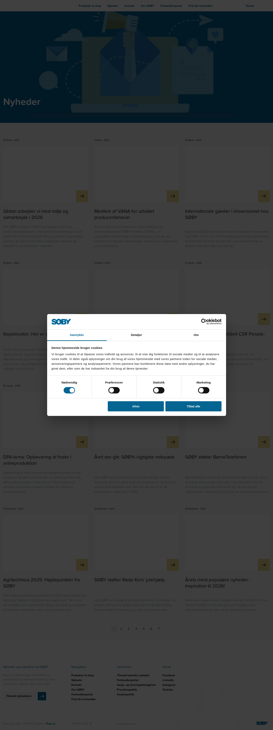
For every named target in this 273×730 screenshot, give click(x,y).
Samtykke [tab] (77, 335)
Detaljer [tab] (136, 335)
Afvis (136, 406)
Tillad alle (193, 406)
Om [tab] (196, 335)
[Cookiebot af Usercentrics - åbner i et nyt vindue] (204, 322)
